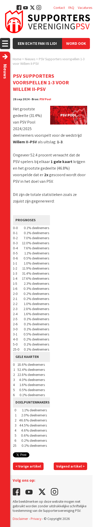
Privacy (36, 518)
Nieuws (30, 59)
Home (17, 59)
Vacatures (85, 7)
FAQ (71, 7)
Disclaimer (20, 518)
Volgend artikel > (70, 466)
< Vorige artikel (28, 466)
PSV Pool (45, 99)
